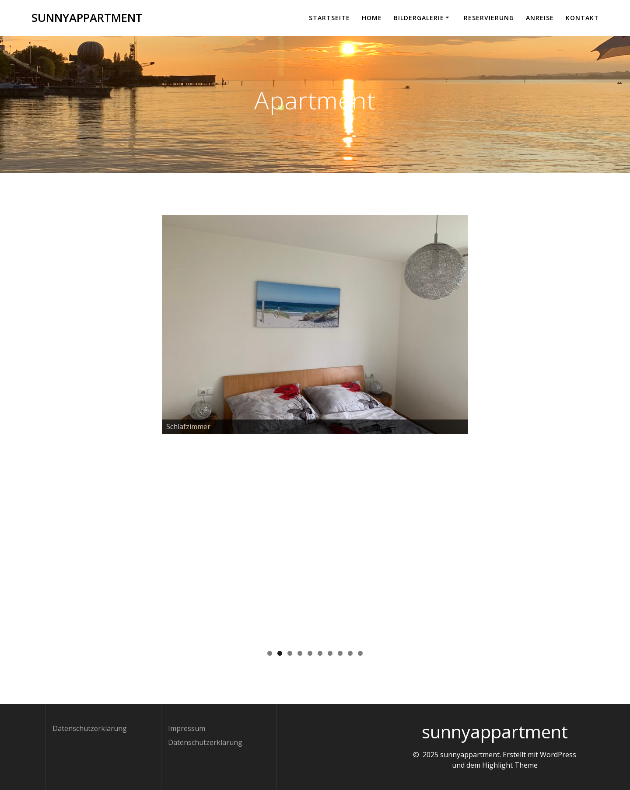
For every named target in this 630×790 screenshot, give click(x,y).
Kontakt (582, 18)
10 (360, 653)
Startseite (329, 18)
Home (372, 18)
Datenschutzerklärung (89, 728)
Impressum (186, 728)
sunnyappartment (87, 18)
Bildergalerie (419, 18)
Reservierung (489, 18)
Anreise (540, 18)
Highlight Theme (510, 765)
